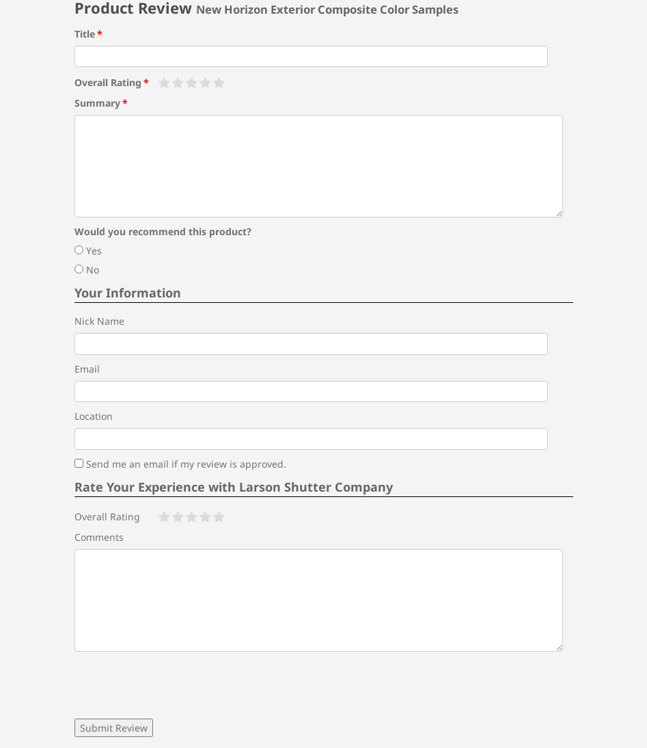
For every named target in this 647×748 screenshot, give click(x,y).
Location (93, 416)
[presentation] (178, 685)
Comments (99, 537)
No (86, 269)
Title (84, 33)
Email (87, 368)
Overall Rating (107, 82)
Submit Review (114, 727)
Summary (97, 102)
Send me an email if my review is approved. (180, 463)
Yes (88, 250)
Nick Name (99, 321)
